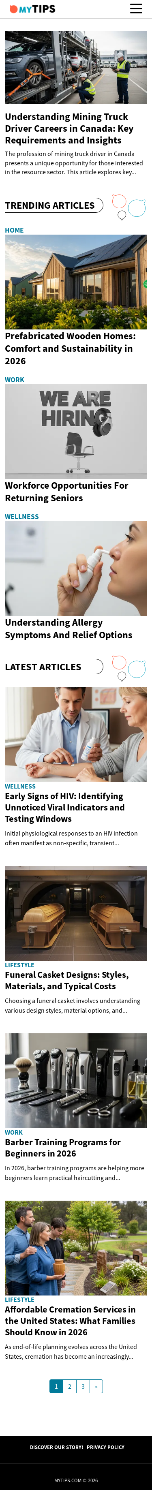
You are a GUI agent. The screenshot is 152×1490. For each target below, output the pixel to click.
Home (14, 230)
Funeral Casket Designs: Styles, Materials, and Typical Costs (67, 980)
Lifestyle (19, 965)
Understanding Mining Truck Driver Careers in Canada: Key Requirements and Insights (69, 128)
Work (14, 379)
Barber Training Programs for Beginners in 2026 (63, 1147)
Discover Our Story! (56, 1447)
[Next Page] (96, 1386)
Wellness (22, 516)
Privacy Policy (105, 1447)
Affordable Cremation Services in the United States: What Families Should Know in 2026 (70, 1321)
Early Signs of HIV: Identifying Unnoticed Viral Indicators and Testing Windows (65, 807)
